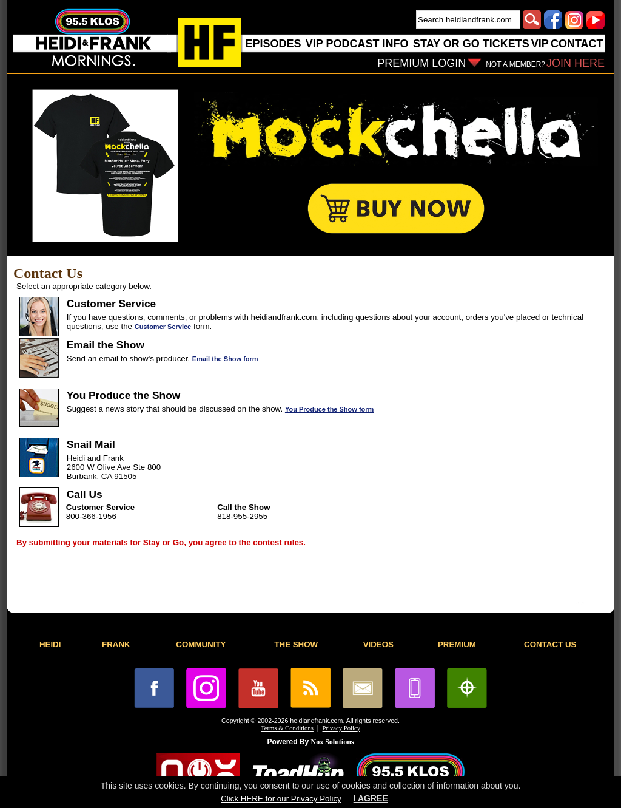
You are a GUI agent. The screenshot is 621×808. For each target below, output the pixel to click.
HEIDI (50, 644)
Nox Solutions (332, 742)
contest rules (278, 542)
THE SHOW (296, 644)
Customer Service (163, 326)
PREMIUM (457, 644)
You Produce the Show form (329, 409)
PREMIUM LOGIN (421, 63)
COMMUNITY (201, 644)
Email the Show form (225, 358)
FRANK (116, 644)
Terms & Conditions (287, 728)
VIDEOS (378, 644)
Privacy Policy (341, 728)
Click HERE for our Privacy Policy (281, 798)
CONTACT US (550, 644)
